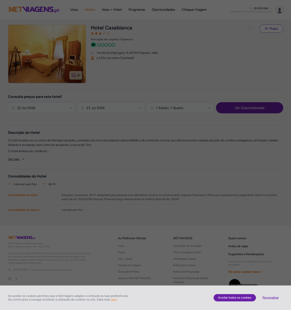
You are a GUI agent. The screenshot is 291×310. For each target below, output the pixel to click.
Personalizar (270, 297)
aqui (114, 299)
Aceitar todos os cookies (234, 297)
